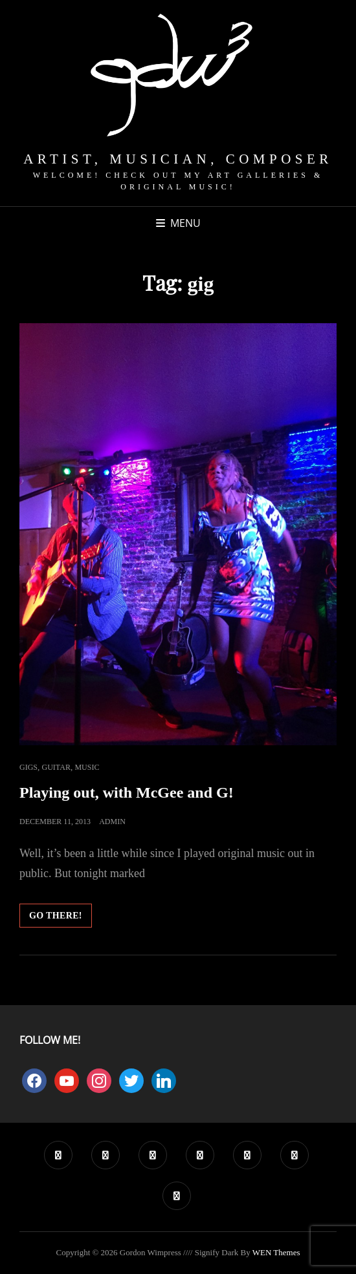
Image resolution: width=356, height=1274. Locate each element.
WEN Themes (276, 1252)
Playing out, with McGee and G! (126, 792)
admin (112, 821)
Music (86, 767)
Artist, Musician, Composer (178, 159)
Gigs (28, 767)
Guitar (56, 767)
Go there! (60, 918)
